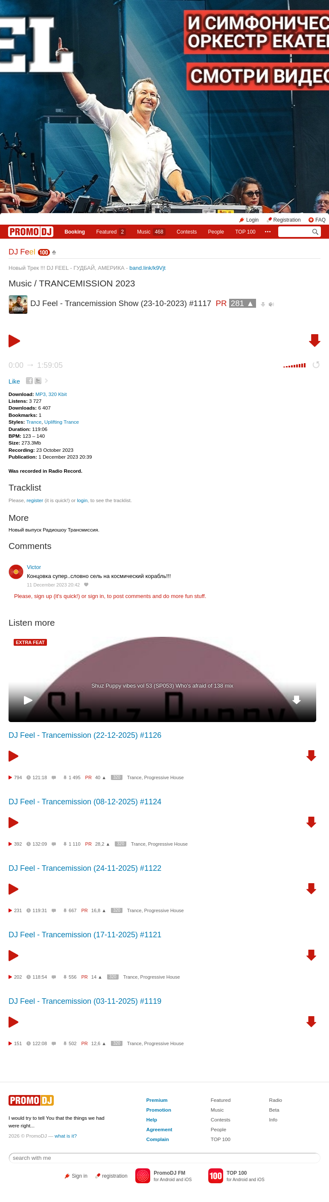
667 (72, 910)
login (82, 500)
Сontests (187, 232)
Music (151, 232)
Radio (275, 1100)
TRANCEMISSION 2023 (87, 283)
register (34, 500)
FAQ (320, 219)
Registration (287, 219)
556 (72, 977)
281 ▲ (242, 303)
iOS (188, 1179)
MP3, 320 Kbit (51, 394)
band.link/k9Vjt (147, 268)
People (216, 232)
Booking (74, 232)
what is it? (66, 1135)
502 (72, 1043)
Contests (220, 1119)
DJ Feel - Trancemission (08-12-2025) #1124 (85, 801)
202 (18, 977)
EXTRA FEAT (30, 642)
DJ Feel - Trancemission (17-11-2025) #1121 (85, 934)
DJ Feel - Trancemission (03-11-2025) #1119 (85, 1001)
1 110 (75, 844)
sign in (96, 596)
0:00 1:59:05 (36, 365)
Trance (33, 422)
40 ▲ (100, 777)
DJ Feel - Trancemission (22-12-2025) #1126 (85, 735)
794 (18, 777)
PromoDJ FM (169, 1173)
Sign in (79, 1176)
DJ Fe (22, 252)
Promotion (158, 1109)
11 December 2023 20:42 (53, 584)
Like (14, 381)
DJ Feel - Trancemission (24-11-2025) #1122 (85, 868)
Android (167, 1179)
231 (18, 910)
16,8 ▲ (98, 910)
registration (114, 1176)
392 (18, 844)
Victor (34, 567)
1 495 (75, 777)
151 (18, 1043)
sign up (43, 596)
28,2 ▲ (102, 844)
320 (116, 777)
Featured (111, 232)
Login (252, 219)
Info (273, 1119)
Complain (157, 1139)
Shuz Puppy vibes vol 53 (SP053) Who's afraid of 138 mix (162, 685)
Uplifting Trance (61, 422)
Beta (274, 1109)
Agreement (159, 1129)
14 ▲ (96, 977)
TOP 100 (245, 232)
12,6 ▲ (98, 1043)
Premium (157, 1100)
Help (151, 1119)
